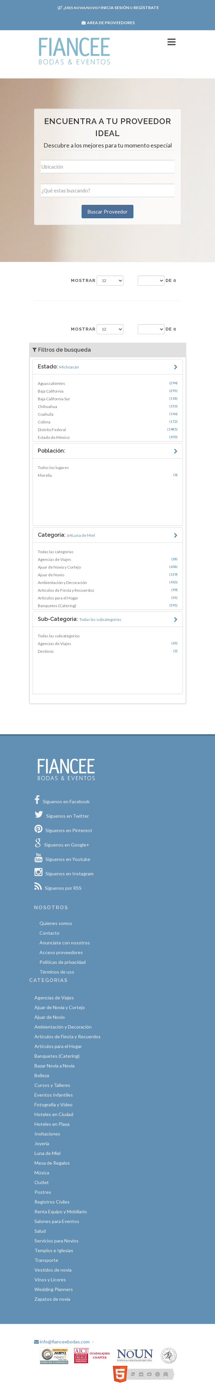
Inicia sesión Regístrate (108, 7)
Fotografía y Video (53, 1104)
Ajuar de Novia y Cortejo (108, 567)
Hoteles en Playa (52, 1124)
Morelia (108, 475)
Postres (42, 1192)
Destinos (108, 651)
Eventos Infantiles (53, 1095)
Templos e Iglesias (53, 1250)
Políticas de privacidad (62, 962)
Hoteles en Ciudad (53, 1114)
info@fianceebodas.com (62, 1341)
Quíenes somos (55, 923)
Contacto (49, 933)
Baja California (108, 391)
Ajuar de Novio (108, 574)
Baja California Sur (108, 398)
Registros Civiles (52, 1202)
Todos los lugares (53, 467)
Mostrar (83, 280)
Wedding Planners (53, 1289)
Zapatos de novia (52, 1299)
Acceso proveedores (61, 952)
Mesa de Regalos (52, 1163)
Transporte (46, 1260)
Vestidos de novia (53, 1270)
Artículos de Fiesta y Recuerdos (108, 590)
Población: (51, 451)
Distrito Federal (108, 429)
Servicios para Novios (56, 1240)
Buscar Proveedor (107, 212)
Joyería (41, 1143)
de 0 (171, 280)
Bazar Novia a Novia (54, 1065)
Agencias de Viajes (108, 559)
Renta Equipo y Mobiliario (60, 1211)
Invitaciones (47, 1134)
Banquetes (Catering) (108, 605)
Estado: (58, 366)
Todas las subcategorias (59, 635)
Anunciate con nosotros (64, 942)
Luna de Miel (47, 1153)
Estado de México (108, 437)
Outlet (41, 1182)
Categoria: (66, 535)
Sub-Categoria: (79, 619)
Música (41, 1172)
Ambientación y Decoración (108, 582)
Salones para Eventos (56, 1221)
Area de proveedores (108, 22)
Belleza (41, 1075)
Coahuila (108, 414)
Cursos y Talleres (52, 1085)
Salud (40, 1231)
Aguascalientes (108, 383)
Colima (108, 421)
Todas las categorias (56, 551)
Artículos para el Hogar (108, 597)
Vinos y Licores (50, 1279)
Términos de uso (56, 972)
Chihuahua (108, 406)
